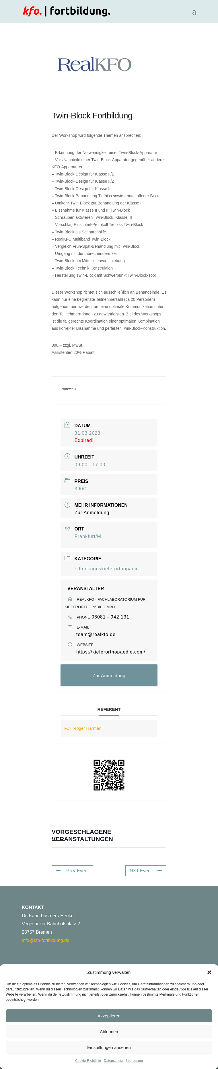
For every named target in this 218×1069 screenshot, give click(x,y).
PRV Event (72, 870)
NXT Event (146, 870)
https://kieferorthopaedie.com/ (110, 651)
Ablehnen (109, 1031)
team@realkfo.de (96, 634)
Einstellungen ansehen (109, 1047)
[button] (209, 972)
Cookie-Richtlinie (88, 1061)
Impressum (134, 1061)
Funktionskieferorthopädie (107, 568)
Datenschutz (113, 1061)
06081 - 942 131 (110, 617)
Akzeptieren (109, 1015)
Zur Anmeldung (92, 512)
